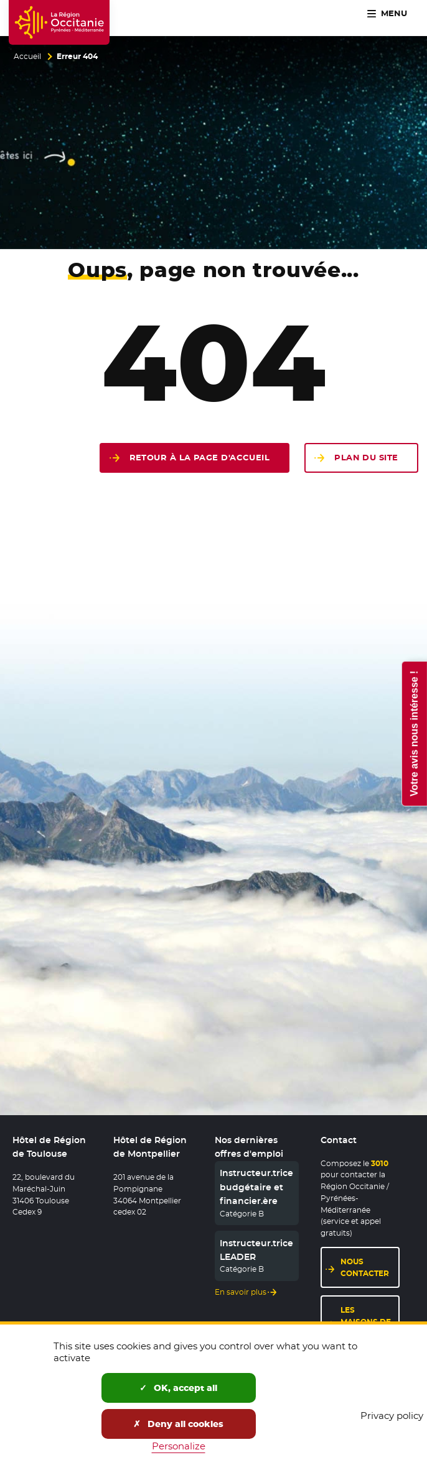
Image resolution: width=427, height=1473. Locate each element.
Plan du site (366, 457)
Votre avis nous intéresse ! (413, 733)
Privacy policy (391, 1415)
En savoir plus (240, 1292)
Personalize (178, 1446)
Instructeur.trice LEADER (256, 1250)
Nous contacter (364, 1267)
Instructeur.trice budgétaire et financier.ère (256, 1186)
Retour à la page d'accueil (199, 457)
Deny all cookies (178, 1424)
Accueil (27, 56)
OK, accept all (178, 1387)
